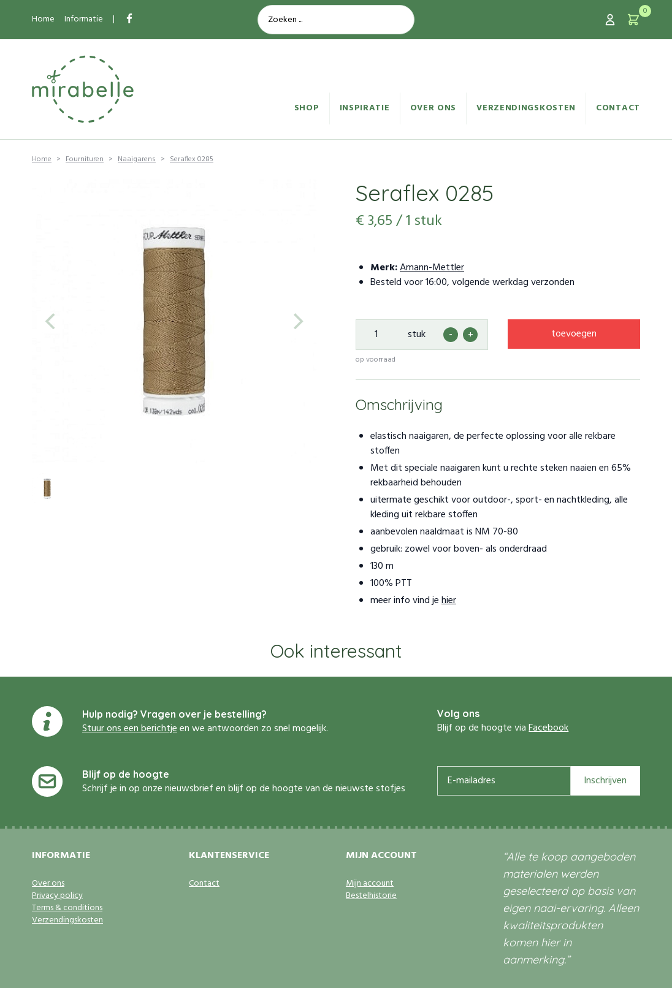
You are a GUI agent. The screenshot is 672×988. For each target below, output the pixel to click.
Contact (618, 108)
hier (448, 601)
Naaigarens (137, 159)
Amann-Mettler (432, 268)
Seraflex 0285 (191, 159)
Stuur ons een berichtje (129, 729)
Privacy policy (57, 896)
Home (43, 19)
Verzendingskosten (526, 108)
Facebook (548, 728)
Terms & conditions (67, 908)
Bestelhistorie (371, 896)
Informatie (83, 19)
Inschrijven (605, 781)
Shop (306, 108)
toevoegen (574, 334)
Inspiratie (365, 108)
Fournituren (85, 159)
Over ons (433, 108)
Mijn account (370, 884)
